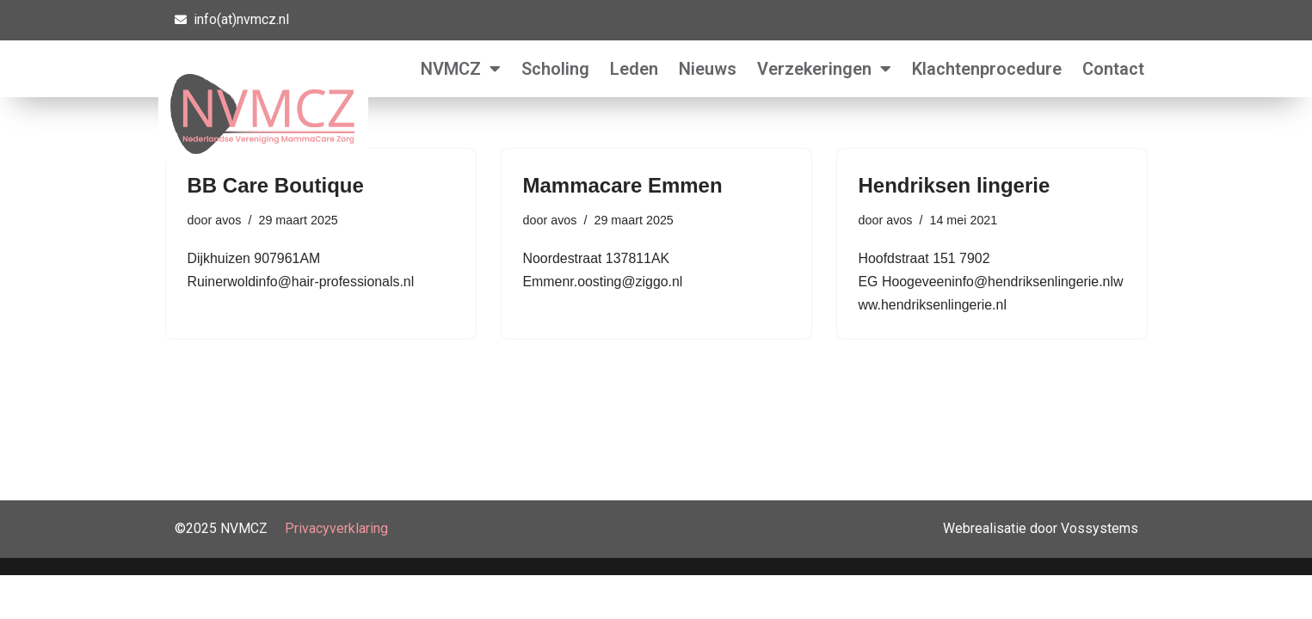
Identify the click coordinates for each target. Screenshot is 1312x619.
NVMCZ (461, 69)
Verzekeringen (824, 69)
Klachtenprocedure (987, 68)
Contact (1113, 68)
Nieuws (707, 68)
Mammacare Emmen (623, 185)
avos (228, 220)
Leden (634, 68)
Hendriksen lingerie (954, 185)
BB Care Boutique (276, 185)
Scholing (555, 68)
